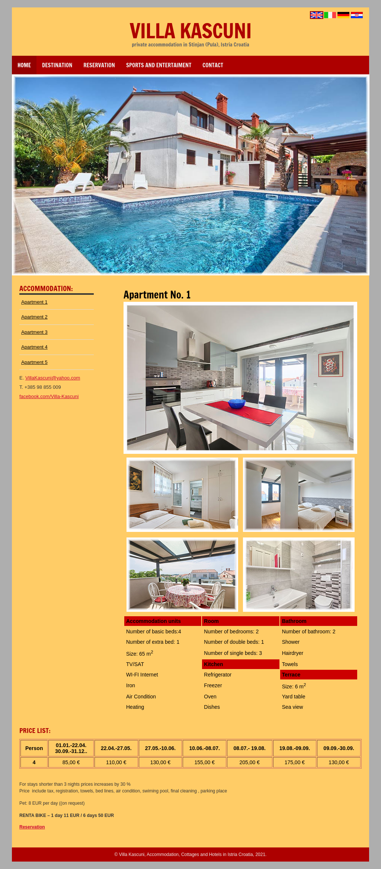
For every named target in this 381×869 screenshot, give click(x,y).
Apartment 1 (34, 302)
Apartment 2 (34, 317)
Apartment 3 (34, 332)
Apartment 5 (34, 362)
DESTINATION (57, 65)
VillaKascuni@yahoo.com (52, 378)
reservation (99, 65)
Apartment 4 (34, 347)
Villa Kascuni (190, 30)
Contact (212, 65)
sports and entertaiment (158, 65)
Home (24, 65)
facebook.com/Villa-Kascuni (49, 396)
